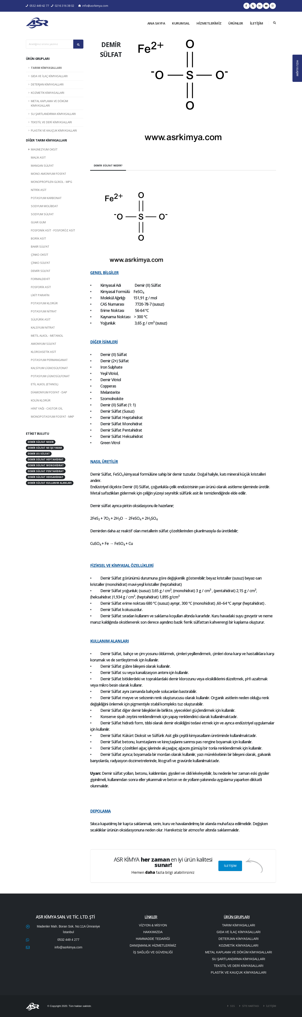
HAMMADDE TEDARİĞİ (153, 939)
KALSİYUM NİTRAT (43, 327)
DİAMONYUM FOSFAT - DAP (49, 392)
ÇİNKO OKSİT (39, 255)
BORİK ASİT (38, 238)
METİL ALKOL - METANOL (47, 336)
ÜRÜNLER (235, 23)
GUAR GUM (38, 222)
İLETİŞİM (256, 23)
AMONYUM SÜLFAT (43, 344)
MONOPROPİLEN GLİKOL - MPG (51, 182)
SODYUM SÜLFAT (42, 214)
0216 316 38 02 (62, 6)
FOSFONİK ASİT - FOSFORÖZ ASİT (53, 230)
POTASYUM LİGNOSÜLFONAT (50, 376)
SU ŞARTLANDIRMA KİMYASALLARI (53, 114)
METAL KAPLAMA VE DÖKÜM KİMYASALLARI (49, 103)
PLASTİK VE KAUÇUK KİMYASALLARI (54, 130)
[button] (145, 96)
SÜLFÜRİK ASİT (40, 319)
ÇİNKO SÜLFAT (40, 263)
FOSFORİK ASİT (41, 287)
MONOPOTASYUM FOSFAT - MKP (52, 417)
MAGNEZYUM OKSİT (44, 149)
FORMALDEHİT (40, 279)
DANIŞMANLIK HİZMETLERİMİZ (153, 945)
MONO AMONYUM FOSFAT (48, 174)
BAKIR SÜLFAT (40, 247)
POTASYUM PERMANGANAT (49, 360)
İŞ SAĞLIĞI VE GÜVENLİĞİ (153, 952)
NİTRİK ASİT (38, 190)
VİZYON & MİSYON (153, 925)
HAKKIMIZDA (153, 932)
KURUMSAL (181, 23)
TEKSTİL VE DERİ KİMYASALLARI (51, 122)
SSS (232, 1006)
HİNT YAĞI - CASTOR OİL (47, 408)
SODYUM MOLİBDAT (44, 206)
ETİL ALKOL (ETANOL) (44, 384)
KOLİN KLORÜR (40, 400)
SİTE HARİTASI (250, 1006)
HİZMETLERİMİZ (209, 23)
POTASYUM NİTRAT (44, 311)
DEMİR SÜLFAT (40, 271)
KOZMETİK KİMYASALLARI (47, 93)
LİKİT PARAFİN (40, 295)
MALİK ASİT (38, 157)
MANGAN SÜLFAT (42, 166)
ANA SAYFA (156, 23)
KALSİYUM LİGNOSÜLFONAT (49, 368)
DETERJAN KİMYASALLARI (47, 84)
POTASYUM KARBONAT (46, 198)
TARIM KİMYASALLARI (46, 68)
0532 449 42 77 (37, 6)
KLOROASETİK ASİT (43, 352)
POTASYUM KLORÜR (44, 303)
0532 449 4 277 (68, 939)
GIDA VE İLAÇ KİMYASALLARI (49, 76)
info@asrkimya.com (93, 6)
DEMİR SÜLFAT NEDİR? (108, 165)
